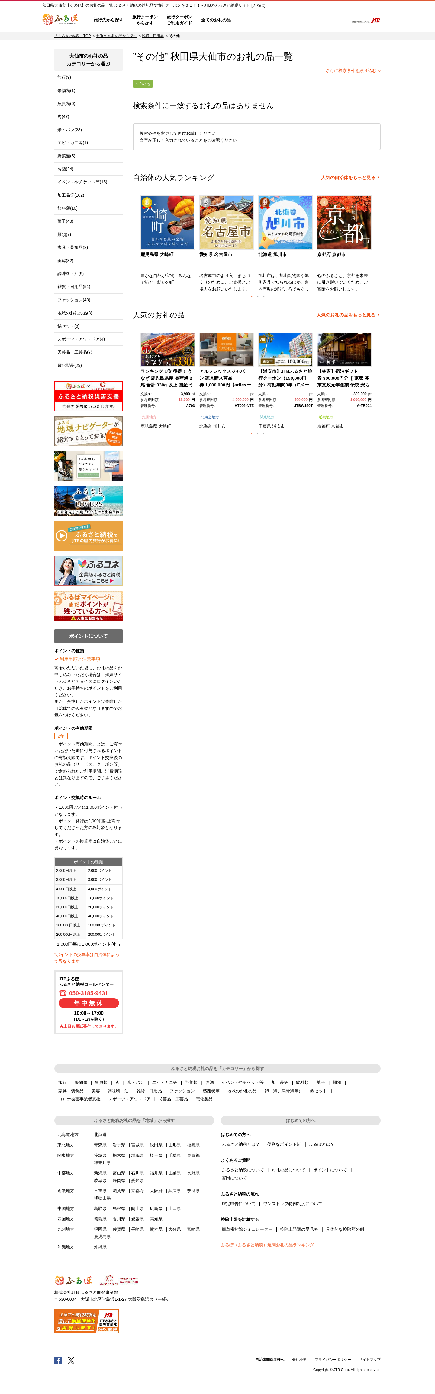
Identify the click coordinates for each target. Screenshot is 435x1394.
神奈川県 (102, 1162)
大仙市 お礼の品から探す (116, 36)
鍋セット (318, 1090)
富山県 (119, 1172)
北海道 (205, 426)
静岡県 (119, 1180)
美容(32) (65, 260)
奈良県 (193, 1190)
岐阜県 (100, 1180)
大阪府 (156, 1190)
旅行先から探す (108, 19)
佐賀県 (119, 1229)
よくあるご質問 (281, 20)
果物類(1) (66, 90)
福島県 (193, 1144)
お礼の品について (288, 1169)
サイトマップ (370, 1359)
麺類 (337, 1082)
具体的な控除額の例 (345, 1229)
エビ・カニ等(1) (72, 142)
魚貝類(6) (66, 103)
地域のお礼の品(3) (74, 312)
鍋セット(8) (68, 326)
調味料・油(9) (70, 273)
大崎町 (165, 426)
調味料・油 (118, 1090)
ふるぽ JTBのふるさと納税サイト (60, 20)
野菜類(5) (66, 156)
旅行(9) (64, 77)
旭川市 (219, 426)
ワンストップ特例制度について (292, 1203)
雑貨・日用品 (153, 36)
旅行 (62, 1082)
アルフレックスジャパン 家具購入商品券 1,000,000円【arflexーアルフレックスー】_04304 (225, 385)
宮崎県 (193, 1229)
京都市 (337, 426)
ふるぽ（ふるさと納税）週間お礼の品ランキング (267, 1245)
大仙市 (212, 56)
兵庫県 (174, 1190)
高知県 (156, 1218)
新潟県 (100, 1172)
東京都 (193, 1155)
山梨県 (174, 1172)
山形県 (174, 1144)
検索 (340, 20)
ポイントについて (330, 1169)
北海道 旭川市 (272, 254)
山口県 (174, 1208)
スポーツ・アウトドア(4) (81, 339)
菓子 (321, 1082)
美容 (96, 1090)
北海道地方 (210, 417)
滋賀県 (119, 1190)
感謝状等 (211, 1090)
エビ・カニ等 (164, 1082)
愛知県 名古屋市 (215, 254)
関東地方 (267, 417)
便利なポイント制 (284, 1144)
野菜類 (191, 1082)
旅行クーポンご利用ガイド (179, 19)
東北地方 (65, 1144)
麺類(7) (64, 234)
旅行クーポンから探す (145, 19)
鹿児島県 (148, 426)
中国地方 (65, 1208)
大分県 (174, 1229)
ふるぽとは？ (321, 1144)
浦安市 (278, 426)
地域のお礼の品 (242, 1090)
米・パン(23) (69, 129)
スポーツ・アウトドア (129, 1099)
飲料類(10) (67, 208)
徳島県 (100, 1218)
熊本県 (156, 1229)
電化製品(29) (69, 365)
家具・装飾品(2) (72, 247)
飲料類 (302, 1082)
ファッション (182, 1090)
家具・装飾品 (71, 1090)
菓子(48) (65, 221)
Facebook (58, 1360)
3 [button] (264, 296)
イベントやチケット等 (242, 1082)
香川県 (119, 1218)
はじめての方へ (253, 20)
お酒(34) (65, 169)
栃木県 (119, 1155)
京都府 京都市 (331, 254)
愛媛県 (137, 1218)
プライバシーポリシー (333, 1359)
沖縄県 (100, 1246)
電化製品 (204, 1099)
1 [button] (252, 296)
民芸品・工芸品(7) (74, 352)
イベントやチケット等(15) (82, 181)
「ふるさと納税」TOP (72, 36)
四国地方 (65, 1218)
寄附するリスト (323, 20)
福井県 (156, 1172)
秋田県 (156, 1144)
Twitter (71, 1360)
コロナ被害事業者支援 (79, 1099)
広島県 (156, 1208)
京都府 (323, 426)
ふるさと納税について (243, 1169)
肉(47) (63, 116)
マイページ (304, 20)
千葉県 (264, 426)
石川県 (137, 1172)
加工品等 (280, 1082)
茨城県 (100, 1155)
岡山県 (137, 1208)
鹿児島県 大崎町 (156, 254)
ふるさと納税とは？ (241, 1144)
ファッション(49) (73, 299)
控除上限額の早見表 (299, 1229)
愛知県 (137, 1180)
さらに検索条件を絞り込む (351, 70)
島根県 (119, 1208)
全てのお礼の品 (216, 19)
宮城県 (137, 1144)
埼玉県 (156, 1155)
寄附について (234, 1178)
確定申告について (239, 1203)
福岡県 (100, 1229)
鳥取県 (100, 1208)
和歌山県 (102, 1198)
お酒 (209, 1082)
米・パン (135, 1082)
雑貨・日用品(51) (73, 286)
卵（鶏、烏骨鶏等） (284, 1090)
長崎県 (137, 1229)
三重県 (100, 1190)
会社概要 (299, 1359)
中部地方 (65, 1172)
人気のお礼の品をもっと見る (346, 315)
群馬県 (137, 1155)
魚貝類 (101, 1082)
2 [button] (258, 296)
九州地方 (149, 417)
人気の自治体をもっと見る (348, 177)
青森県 (100, 1144)
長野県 (193, 1172)
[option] (168, 245)
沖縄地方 (65, 1246)
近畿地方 (326, 417)
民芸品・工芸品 (173, 1099)
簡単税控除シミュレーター (247, 1229)
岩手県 (119, 1144)
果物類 (81, 1082)
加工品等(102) (70, 195)
